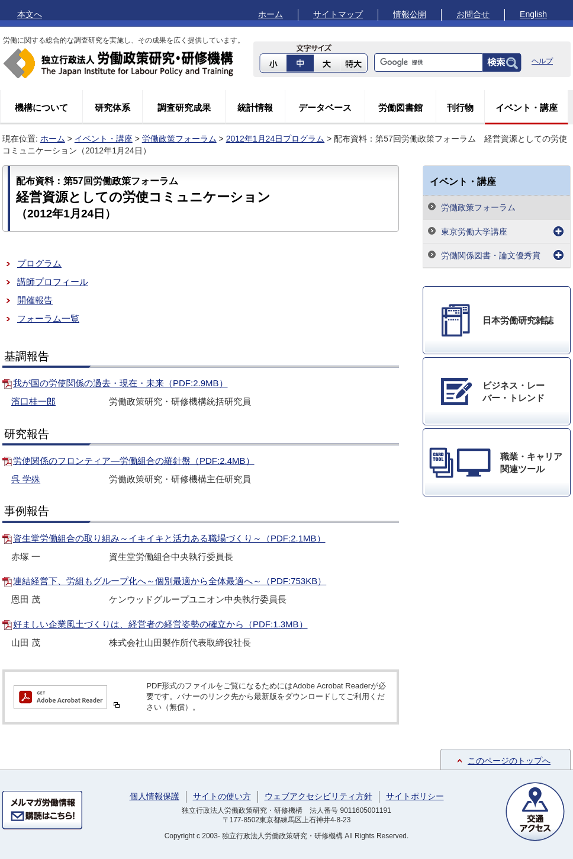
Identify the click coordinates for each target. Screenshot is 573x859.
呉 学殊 (25, 479)
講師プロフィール (52, 282)
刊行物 (460, 107)
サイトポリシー (415, 796)
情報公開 (409, 14)
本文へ (29, 14)
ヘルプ (542, 61)
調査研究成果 (184, 107)
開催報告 (35, 300)
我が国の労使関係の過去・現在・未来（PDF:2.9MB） (120, 383)
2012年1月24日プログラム (275, 138)
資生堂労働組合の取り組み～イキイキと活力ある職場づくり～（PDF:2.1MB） (169, 538)
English (533, 14)
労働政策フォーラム (179, 138)
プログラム (39, 263)
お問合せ (473, 14)
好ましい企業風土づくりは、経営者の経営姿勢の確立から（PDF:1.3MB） (160, 624)
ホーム (270, 14)
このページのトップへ (509, 760)
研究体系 (112, 107)
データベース (325, 107)
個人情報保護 (154, 796)
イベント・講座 (526, 107)
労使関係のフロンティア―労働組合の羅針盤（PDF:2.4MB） (134, 461)
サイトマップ (338, 14)
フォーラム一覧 (48, 318)
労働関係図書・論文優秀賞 (490, 255)
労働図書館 (400, 107)
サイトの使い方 (222, 796)
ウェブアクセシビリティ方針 (318, 796)
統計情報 (255, 107)
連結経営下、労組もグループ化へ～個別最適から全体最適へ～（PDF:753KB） (169, 581)
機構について (41, 107)
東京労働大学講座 (474, 231)
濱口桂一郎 (33, 401)
